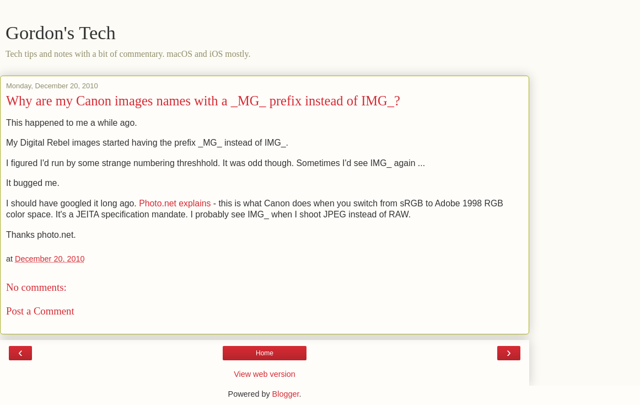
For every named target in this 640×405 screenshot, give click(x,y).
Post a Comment (40, 311)
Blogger (285, 394)
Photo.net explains (175, 203)
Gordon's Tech (61, 32)
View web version (264, 374)
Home (264, 353)
